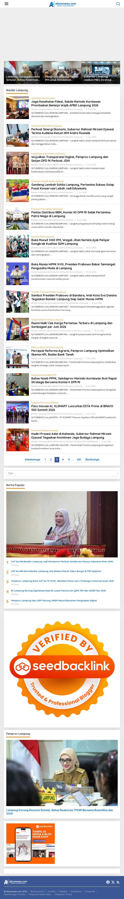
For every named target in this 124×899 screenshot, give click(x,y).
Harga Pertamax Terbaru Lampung (47, 319)
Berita (50, 109)
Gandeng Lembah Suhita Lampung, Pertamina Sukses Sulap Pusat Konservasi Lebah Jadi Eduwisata (72, 186)
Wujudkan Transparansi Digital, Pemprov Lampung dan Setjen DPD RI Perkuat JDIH (69, 159)
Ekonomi (69, 192)
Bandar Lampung (39, 109)
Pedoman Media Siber (40, 894)
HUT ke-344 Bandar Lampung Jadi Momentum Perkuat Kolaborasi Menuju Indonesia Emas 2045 (62, 561)
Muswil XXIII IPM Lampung (42, 236)
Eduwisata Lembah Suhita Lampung (47, 181)
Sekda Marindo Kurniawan (43, 98)
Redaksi (63, 891)
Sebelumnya (32, 459)
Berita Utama (59, 109)
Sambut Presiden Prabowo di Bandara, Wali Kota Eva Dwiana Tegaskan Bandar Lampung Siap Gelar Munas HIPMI (74, 297)
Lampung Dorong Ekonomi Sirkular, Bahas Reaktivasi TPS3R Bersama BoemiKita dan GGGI (23, 78)
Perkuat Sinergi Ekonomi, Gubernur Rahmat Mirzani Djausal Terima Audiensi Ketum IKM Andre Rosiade (72, 131)
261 (79, 459)
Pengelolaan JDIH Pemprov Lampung (48, 153)
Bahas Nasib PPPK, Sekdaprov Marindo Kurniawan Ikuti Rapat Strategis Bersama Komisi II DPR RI (74, 380)
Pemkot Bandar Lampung (77, 303)
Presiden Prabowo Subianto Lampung (48, 292)
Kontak (51, 891)
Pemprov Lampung (74, 109)
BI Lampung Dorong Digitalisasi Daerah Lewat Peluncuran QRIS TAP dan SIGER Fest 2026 (58, 590)
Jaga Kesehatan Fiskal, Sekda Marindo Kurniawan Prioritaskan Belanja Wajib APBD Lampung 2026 (66, 103)
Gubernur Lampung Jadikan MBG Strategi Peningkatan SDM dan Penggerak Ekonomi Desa (100, 78)
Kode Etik (90, 891)
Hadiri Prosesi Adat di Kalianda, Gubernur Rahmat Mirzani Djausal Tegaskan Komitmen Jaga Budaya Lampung (71, 435)
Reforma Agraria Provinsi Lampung (47, 347)
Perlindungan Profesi (14, 894)
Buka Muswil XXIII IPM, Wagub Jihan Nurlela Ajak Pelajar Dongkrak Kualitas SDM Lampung (70, 242)
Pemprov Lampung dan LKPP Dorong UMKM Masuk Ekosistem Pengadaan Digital (54, 600)
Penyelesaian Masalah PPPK (43, 375)
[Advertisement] (62, 34)
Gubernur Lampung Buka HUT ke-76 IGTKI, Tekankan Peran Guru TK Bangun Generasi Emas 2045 (62, 581)
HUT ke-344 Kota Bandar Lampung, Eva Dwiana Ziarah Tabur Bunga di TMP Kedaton (56, 571)
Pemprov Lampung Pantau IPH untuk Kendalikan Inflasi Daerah (61, 78)
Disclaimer (76, 891)
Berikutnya (92, 459)
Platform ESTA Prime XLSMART (45, 402)
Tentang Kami (37, 891)
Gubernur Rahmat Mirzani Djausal (46, 125)
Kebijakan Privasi (63, 894)
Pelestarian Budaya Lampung (44, 430)
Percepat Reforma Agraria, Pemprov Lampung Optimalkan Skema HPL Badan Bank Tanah (72, 352)
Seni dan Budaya (90, 441)
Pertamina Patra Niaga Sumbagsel (46, 209)
